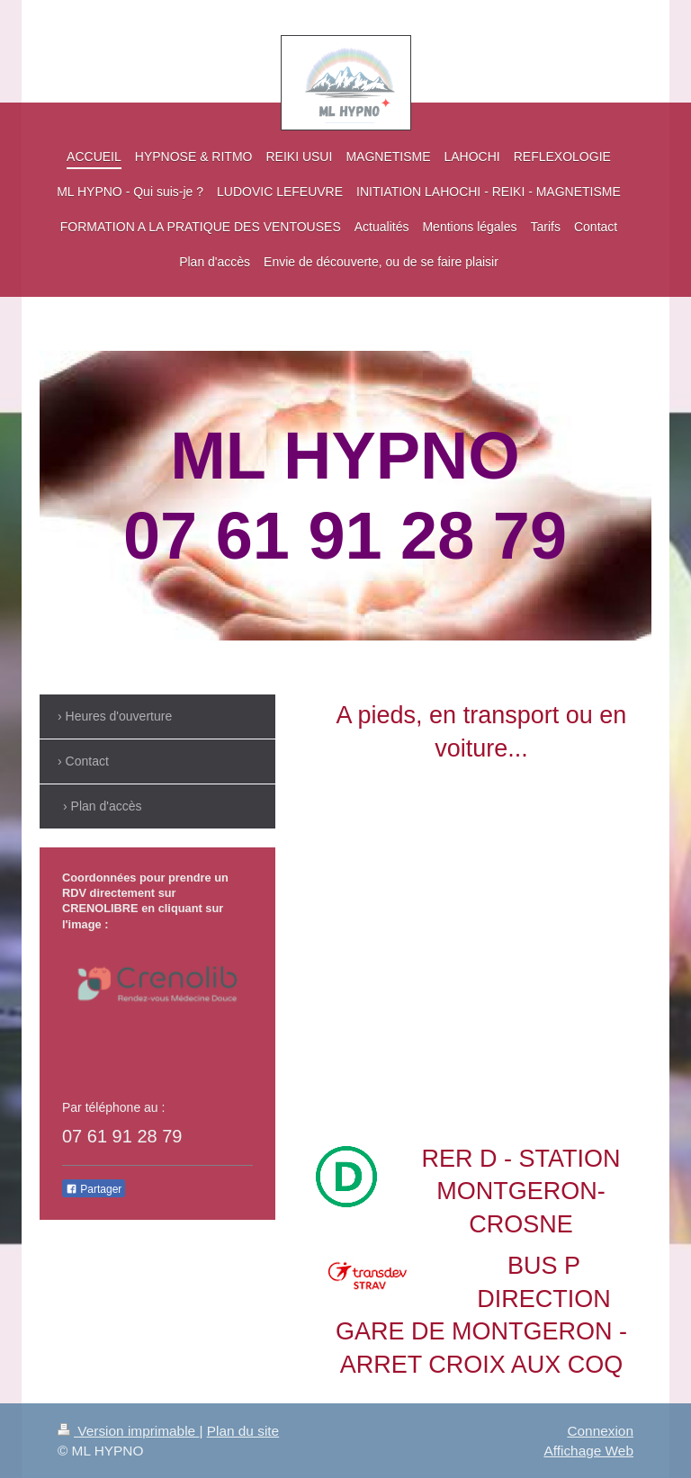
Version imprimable (128, 1430)
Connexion (600, 1430)
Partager (93, 1189)
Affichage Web (588, 1450)
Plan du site (243, 1430)
